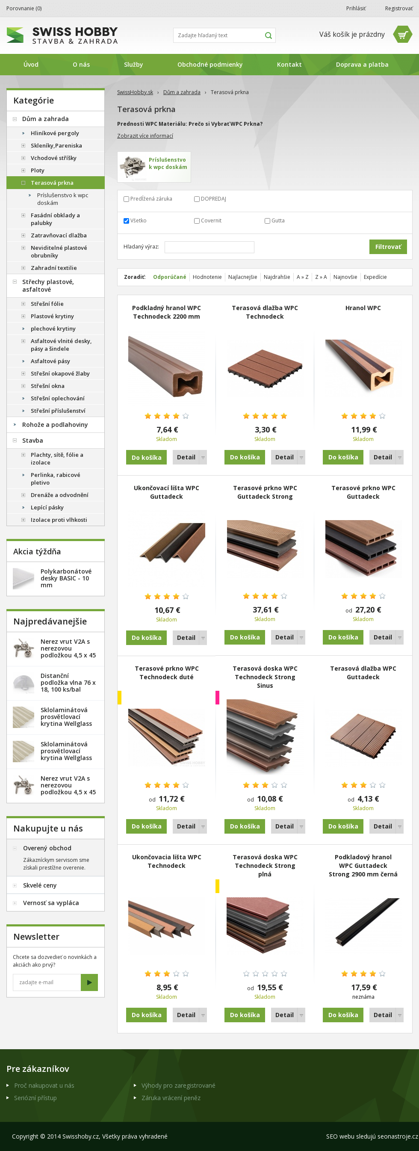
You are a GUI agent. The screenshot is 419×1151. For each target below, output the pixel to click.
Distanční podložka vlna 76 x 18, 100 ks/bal (68, 682)
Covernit (211, 220)
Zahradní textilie (54, 268)
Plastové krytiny (52, 316)
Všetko (138, 220)
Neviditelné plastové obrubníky (59, 251)
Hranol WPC (363, 308)
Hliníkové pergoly (55, 133)
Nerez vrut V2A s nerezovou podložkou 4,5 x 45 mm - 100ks (68, 788)
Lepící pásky (47, 507)
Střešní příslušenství (58, 410)
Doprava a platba (362, 64)
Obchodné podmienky (210, 64)
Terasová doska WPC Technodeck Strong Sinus (265, 676)
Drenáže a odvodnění (60, 495)
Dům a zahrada (182, 92)
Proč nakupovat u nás (44, 1085)
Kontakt (289, 64)
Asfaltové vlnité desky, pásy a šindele (61, 344)
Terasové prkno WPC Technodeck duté (167, 672)
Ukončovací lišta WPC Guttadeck (166, 492)
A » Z (303, 277)
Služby (133, 64)
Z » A (321, 277)
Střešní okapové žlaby (60, 373)
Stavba (32, 440)
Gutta (278, 220)
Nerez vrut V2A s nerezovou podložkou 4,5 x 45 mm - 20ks (68, 651)
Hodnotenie (207, 277)
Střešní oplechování (58, 398)
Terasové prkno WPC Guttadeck (363, 492)
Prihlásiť (356, 8)
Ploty (37, 170)
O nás (81, 64)
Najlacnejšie (242, 277)
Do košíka (245, 457)
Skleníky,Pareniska (56, 145)
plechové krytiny (53, 328)
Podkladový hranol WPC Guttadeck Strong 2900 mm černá (363, 865)
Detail (186, 457)
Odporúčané (169, 277)
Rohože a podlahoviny (55, 424)
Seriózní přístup (35, 1098)
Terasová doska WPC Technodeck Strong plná (265, 865)
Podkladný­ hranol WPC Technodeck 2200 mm (166, 312)
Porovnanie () (23, 8)
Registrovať (399, 8)
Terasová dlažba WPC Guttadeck (363, 672)
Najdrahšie (277, 277)
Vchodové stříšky (54, 158)
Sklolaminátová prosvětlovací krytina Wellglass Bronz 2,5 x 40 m (66, 720)
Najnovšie (345, 277)
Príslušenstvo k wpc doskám (62, 199)
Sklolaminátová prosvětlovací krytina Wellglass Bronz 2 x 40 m (66, 754)
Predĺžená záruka (151, 198)
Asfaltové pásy (50, 361)
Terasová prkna (52, 182)
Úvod (31, 64)
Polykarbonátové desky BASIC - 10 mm (66, 578)
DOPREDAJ (213, 198)
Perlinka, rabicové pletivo (55, 478)
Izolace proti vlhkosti (59, 520)
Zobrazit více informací (145, 135)
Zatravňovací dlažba (59, 235)
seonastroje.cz (398, 1136)
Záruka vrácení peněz (171, 1098)
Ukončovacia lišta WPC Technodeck (166, 861)
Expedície (375, 277)
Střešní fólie (47, 304)
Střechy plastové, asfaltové (48, 285)
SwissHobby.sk (135, 92)
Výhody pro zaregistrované (178, 1085)
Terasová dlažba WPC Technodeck (265, 312)
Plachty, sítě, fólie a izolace (57, 458)
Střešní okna (48, 386)
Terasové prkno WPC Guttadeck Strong (265, 492)
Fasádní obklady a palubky (55, 219)
